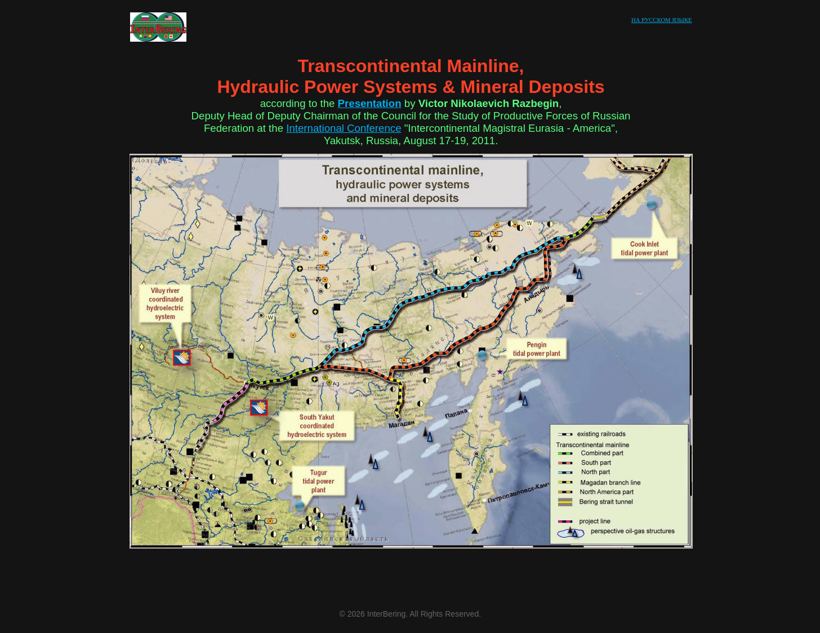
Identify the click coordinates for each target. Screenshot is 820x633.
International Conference (343, 128)
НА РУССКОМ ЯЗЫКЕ (661, 20)
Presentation (370, 103)
